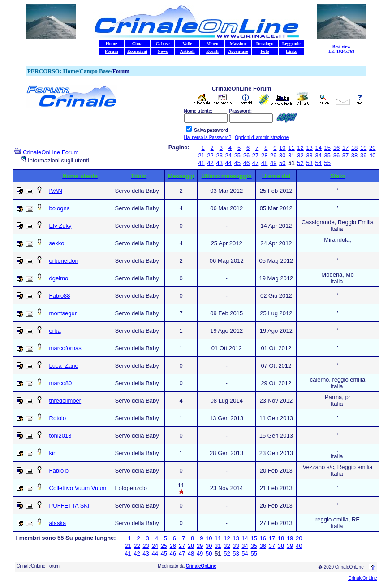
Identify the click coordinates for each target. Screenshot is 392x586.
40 (372, 155)
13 (309, 147)
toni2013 (60, 435)
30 (282, 155)
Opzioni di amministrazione (262, 137)
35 (327, 155)
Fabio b (59, 470)
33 (309, 155)
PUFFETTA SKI (69, 505)
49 (273, 163)
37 (345, 155)
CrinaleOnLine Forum (50, 152)
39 (363, 155)
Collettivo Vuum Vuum (78, 488)
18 (354, 147)
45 (237, 163)
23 (219, 155)
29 (273, 155)
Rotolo (57, 418)
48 (264, 163)
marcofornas (65, 348)
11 (291, 147)
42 (210, 163)
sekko (57, 243)
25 (237, 155)
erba (55, 330)
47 (255, 163)
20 (372, 147)
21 (201, 155)
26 (246, 155)
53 (309, 163)
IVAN (55, 190)
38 (354, 155)
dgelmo (59, 278)
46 (246, 163)
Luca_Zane (63, 365)
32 (300, 155)
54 (318, 163)
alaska (57, 523)
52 (300, 163)
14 (318, 147)
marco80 (60, 383)
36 (336, 155)
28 (264, 155)
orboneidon (63, 260)
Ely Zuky (60, 225)
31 (291, 155)
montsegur (63, 313)
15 (327, 147)
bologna (59, 208)
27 (255, 155)
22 (210, 155)
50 (282, 163)
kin (53, 453)
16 (336, 147)
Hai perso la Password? (208, 137)
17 (345, 147)
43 (219, 163)
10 (282, 147)
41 (201, 163)
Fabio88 (59, 295)
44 (228, 163)
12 (300, 147)
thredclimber (65, 400)
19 (363, 147)
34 (318, 155)
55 (327, 163)
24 (228, 155)
